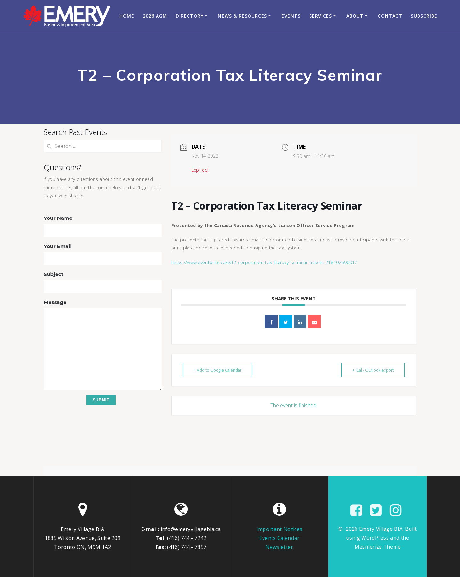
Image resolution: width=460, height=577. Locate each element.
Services (320, 16)
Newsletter (279, 547)
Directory (189, 16)
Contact (390, 16)
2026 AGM (155, 16)
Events (291, 16)
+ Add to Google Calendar (218, 370)
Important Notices (279, 529)
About (355, 16)
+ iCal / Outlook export (372, 370)
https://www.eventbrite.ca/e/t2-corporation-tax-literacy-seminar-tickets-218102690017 (264, 262)
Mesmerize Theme (378, 546)
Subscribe (424, 16)
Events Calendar (279, 538)
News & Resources (242, 16)
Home (126, 16)
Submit (101, 400)
